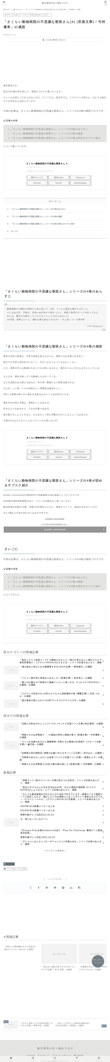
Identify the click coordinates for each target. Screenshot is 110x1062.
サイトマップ (43, 1052)
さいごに (14, 232)
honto (59, 183)
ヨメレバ (40, 167)
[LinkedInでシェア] (71, 888)
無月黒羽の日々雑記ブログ (55, 3)
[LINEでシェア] (55, 888)
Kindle (37, 183)
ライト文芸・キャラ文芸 (15, 869)
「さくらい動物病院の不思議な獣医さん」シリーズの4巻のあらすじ (38, 209)
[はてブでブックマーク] (46, 888)
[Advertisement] (55, 62)
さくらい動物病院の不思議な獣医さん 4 (47, 164)
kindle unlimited (55, 519)
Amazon (80, 177)
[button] (79, 888)
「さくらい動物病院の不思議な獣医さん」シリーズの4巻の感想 (36, 217)
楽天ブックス (37, 177)
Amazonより (98, 327)
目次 (51, 201)
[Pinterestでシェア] (63, 888)
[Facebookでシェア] (38, 888)
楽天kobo (59, 177)
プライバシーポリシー (61, 1052)
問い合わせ (78, 1052)
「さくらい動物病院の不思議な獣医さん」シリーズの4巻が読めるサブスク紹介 (43, 224)
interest (9, 864)
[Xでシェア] (30, 888)
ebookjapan (80, 183)
